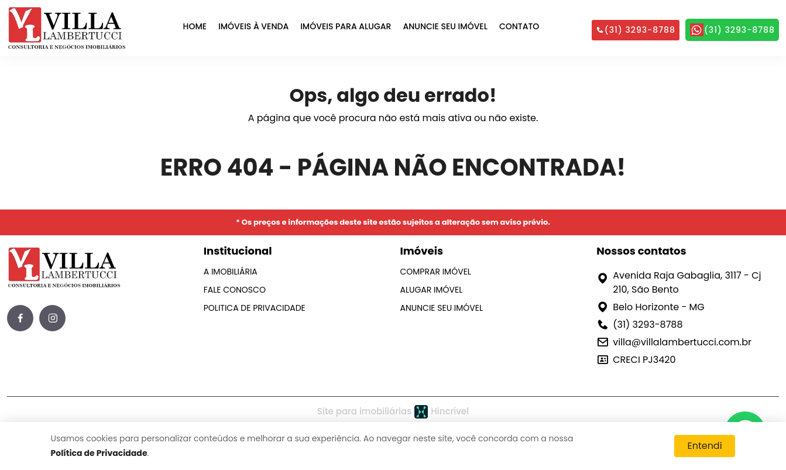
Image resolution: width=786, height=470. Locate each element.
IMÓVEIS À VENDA (253, 26)
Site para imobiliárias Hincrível (393, 411)
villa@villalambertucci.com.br (682, 342)
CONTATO (519, 26)
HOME (195, 26)
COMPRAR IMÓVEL (435, 271)
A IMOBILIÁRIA (231, 271)
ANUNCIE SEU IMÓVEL (445, 26)
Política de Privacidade (99, 453)
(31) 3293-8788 (635, 30)
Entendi (704, 445)
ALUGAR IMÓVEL (431, 290)
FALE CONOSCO (235, 290)
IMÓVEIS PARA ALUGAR (345, 26)
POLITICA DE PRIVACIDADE (255, 308)
